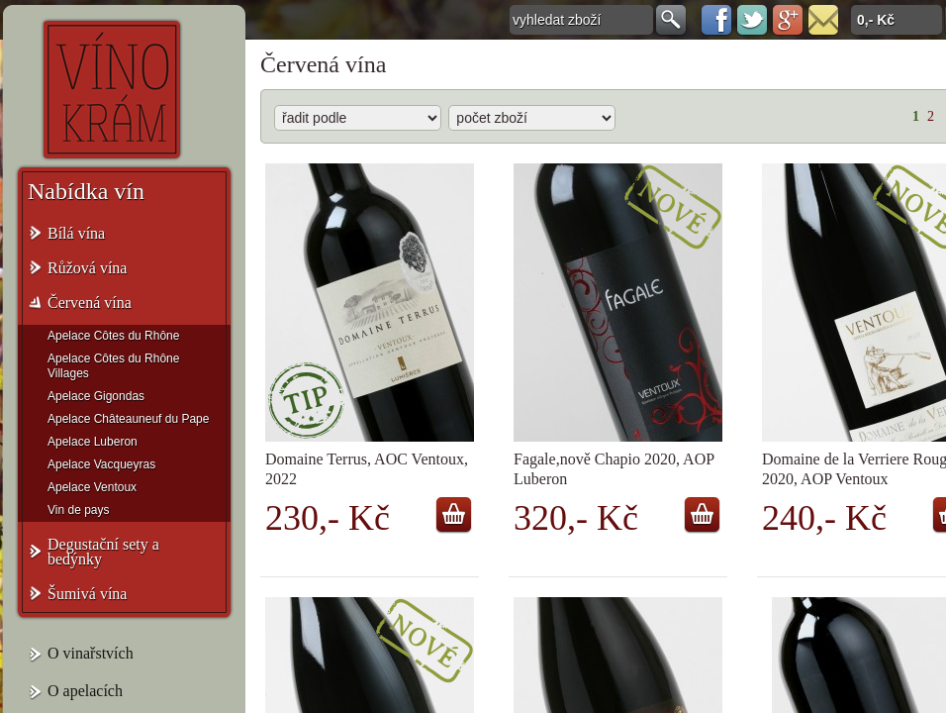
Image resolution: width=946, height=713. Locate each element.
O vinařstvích (90, 653)
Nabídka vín (86, 191)
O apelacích (85, 690)
